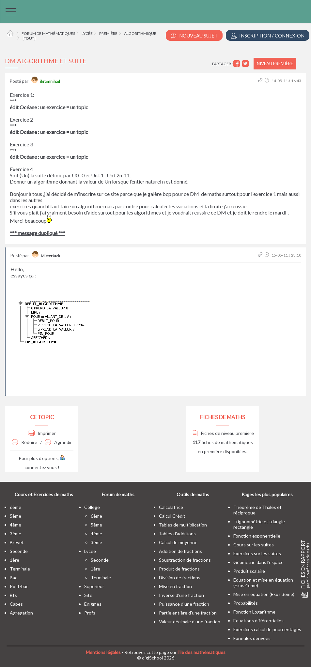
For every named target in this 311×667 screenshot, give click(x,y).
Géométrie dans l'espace (258, 562)
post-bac (19, 586)
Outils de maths (193, 494)
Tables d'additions (177, 533)
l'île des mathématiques (201, 652)
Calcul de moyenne (178, 542)
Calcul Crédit (172, 516)
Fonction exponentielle (256, 536)
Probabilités (245, 603)
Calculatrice (171, 507)
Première (108, 33)
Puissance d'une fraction (184, 604)
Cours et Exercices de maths (44, 494)
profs (89, 612)
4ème (15, 524)
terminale (20, 568)
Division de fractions (179, 577)
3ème (15, 533)
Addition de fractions (180, 551)
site (88, 595)
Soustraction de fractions (185, 560)
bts (13, 595)
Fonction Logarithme (254, 612)
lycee (90, 551)
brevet (17, 542)
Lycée (87, 33)
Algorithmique (140, 33)
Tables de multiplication (183, 524)
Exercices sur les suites (257, 553)
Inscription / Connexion (267, 36)
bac (13, 577)
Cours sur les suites (253, 544)
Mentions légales (103, 652)
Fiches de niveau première (223, 433)
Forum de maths (118, 494)
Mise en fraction (175, 586)
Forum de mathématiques (48, 33)
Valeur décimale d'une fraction (189, 621)
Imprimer (42, 433)
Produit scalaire (249, 571)
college (92, 507)
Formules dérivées (252, 638)
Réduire (24, 442)
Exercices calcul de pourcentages (267, 629)
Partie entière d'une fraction (188, 612)
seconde (19, 551)
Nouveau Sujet (194, 36)
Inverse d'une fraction (181, 595)
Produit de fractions (179, 568)
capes (16, 604)
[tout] (29, 38)
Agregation (21, 612)
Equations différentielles (258, 620)
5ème (15, 516)
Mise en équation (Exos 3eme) (263, 594)
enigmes (92, 604)
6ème (15, 507)
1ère (14, 560)
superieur (94, 586)
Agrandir (58, 442)
